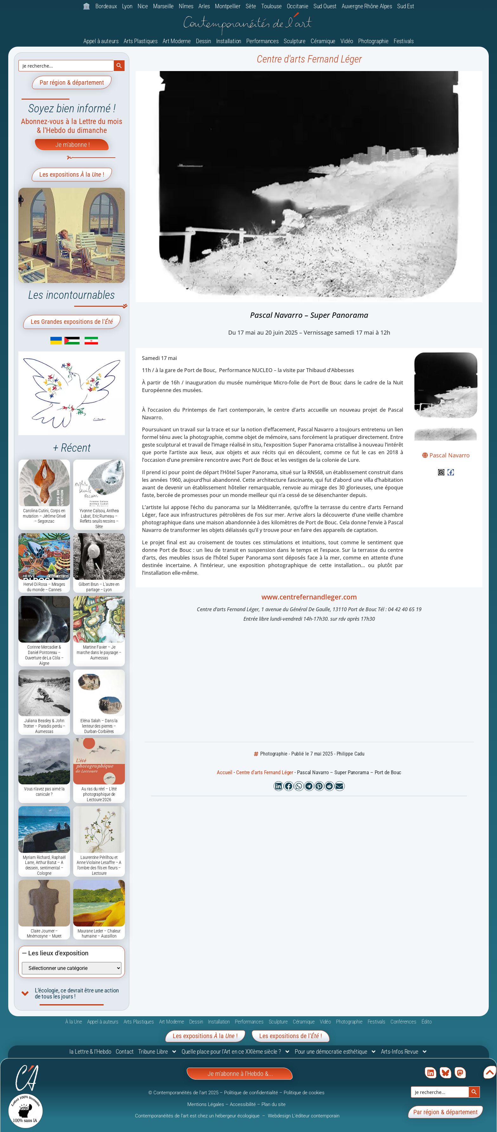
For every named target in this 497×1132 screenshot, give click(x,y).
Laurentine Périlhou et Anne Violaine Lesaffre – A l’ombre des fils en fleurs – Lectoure (99, 865)
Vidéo (346, 41)
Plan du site (273, 1104)
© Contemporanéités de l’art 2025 (184, 1093)
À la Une (73, 1021)
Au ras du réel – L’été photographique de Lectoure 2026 (99, 794)
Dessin (203, 41)
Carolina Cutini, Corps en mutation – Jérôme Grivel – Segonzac (44, 516)
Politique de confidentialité (251, 1093)
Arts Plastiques (141, 41)
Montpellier (228, 6)
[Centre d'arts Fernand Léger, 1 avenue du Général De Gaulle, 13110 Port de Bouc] (309, 683)
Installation (229, 41)
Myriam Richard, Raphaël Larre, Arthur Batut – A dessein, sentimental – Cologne (44, 865)
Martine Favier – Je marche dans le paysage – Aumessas (99, 652)
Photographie (373, 41)
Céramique (323, 41)
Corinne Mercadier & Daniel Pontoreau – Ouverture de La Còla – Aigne (44, 655)
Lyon (127, 6)
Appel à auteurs (101, 41)
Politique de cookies (304, 1093)
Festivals (404, 41)
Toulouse (271, 6)
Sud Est (405, 6)
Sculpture (295, 41)
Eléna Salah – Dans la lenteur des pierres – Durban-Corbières (99, 726)
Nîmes (186, 6)
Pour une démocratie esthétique (336, 1051)
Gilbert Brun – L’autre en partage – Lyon (99, 587)
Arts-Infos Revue (404, 1051)
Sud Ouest (325, 6)
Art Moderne (177, 41)
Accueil (224, 772)
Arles (204, 6)
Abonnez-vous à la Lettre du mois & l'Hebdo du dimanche (71, 126)
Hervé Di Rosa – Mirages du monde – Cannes (44, 587)
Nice (143, 6)
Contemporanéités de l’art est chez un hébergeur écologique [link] (198, 1116)
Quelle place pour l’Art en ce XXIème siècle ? (236, 1051)
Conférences (403, 1021)
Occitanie (297, 6)
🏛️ (86, 6)
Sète (251, 6)
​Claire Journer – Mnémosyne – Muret (44, 933)
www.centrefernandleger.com (309, 596)
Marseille (163, 6)
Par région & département (72, 82)
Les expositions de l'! (290, 1036)
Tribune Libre (157, 1051)
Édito (427, 1021)
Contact (125, 1051)
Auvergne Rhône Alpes (367, 6)
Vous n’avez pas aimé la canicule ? (44, 791)
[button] (279, 786)
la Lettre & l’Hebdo (90, 1051)
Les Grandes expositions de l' (72, 321)
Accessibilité (243, 1104)
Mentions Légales (205, 1104)
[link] (47, 342)
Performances (262, 41)
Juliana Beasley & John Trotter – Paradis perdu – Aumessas (44, 726)
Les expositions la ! (71, 174)
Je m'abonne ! (72, 144)
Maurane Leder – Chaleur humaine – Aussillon (99, 933)
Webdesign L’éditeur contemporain (303, 1116)
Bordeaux (106, 6)
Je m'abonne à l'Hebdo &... (240, 1073)
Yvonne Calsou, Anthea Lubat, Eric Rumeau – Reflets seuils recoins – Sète (99, 518)
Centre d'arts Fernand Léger (309, 59)
